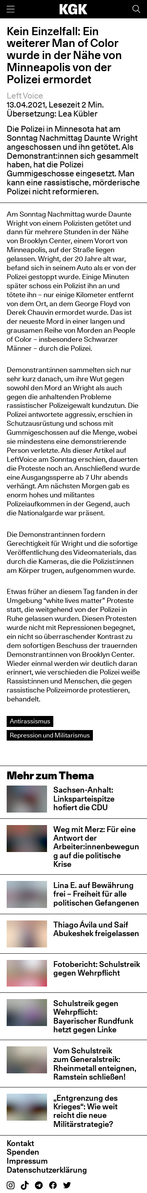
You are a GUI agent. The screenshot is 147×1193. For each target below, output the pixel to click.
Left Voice (25, 95)
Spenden (23, 1152)
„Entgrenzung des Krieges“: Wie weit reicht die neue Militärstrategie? (85, 1111)
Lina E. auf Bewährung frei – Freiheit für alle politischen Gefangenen (96, 894)
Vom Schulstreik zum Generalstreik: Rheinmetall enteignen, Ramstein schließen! (94, 1064)
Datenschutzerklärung (47, 1170)
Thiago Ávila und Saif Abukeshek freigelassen (96, 929)
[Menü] (11, 9)
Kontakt (20, 1143)
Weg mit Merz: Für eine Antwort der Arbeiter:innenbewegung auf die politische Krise (96, 847)
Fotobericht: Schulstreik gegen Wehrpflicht (96, 969)
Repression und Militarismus (50, 735)
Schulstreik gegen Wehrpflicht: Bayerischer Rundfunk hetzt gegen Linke (93, 1016)
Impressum (27, 1161)
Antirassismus (30, 721)
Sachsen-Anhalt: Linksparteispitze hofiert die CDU (83, 798)
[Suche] (136, 9)
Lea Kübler (78, 113)
